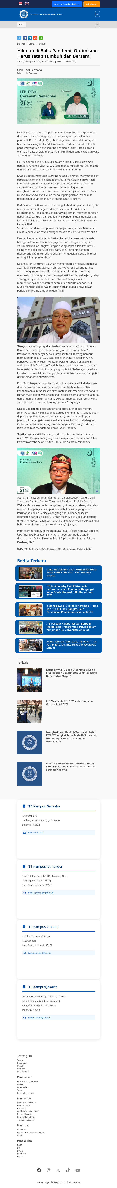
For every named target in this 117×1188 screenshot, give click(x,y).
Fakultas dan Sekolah (26, 1102)
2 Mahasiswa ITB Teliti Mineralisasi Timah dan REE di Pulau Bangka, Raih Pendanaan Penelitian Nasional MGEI (72, 609)
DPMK (20, 1150)
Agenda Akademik (25, 1120)
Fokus (68, 1182)
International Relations (67, 4)
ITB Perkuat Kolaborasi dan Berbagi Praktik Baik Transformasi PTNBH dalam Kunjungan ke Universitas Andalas (71, 626)
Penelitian (21, 1129)
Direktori (21, 1068)
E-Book (76, 1182)
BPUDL (20, 1156)
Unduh (20, 1066)
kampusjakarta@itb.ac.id (37, 1017)
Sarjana (20, 1090)
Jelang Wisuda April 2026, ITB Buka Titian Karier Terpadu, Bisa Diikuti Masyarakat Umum (71, 644)
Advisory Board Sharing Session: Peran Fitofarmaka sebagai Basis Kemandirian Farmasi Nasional (71, 766)
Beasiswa (21, 1108)
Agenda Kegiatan (54, 1182)
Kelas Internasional (26, 1093)
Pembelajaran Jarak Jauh (28, 1111)
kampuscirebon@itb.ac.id (37, 953)
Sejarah (20, 1060)
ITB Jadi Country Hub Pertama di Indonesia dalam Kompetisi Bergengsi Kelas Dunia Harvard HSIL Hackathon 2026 (70, 590)
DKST (19, 1145)
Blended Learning (25, 1114)
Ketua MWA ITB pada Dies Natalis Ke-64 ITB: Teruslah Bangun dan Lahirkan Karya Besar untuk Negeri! (71, 673)
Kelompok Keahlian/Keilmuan (30, 1132)
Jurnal (20, 1135)
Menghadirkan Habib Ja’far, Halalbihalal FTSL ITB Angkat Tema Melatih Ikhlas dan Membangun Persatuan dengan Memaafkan (71, 737)
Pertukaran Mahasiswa (27, 1081)
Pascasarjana (23, 1087)
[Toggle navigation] (97, 24)
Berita (31, 43)
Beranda (21, 43)
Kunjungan (22, 1063)
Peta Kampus (23, 1071)
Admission (91, 4)
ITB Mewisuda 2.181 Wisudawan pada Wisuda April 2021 (69, 702)
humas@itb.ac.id (33, 832)
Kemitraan (22, 1153)
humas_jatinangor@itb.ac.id (38, 892)
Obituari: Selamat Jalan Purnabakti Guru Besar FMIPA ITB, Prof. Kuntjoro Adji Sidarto (71, 572)
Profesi (20, 1084)
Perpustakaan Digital (26, 1117)
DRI (18, 1148)
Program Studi (23, 1105)
